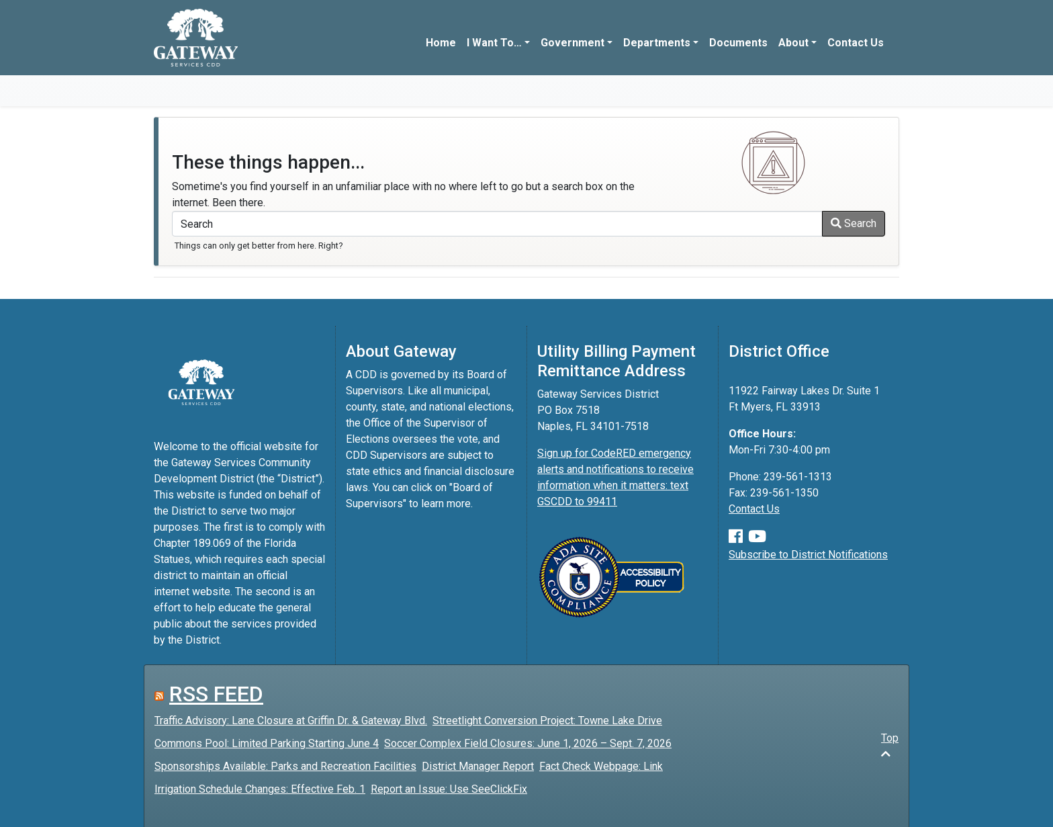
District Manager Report (478, 766)
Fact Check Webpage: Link (601, 766)
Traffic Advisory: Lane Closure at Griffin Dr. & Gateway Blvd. (290, 720)
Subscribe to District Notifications (808, 554)
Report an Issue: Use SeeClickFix (449, 789)
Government (572, 42)
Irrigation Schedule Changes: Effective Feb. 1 (259, 789)
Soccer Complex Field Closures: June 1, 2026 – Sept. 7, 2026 (528, 743)
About (793, 42)
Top (890, 745)
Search (853, 223)
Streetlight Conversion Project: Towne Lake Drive (547, 720)
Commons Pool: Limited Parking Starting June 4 (266, 743)
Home (441, 42)
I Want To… (494, 42)
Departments (656, 42)
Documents (738, 42)
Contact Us (855, 42)
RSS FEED (216, 694)
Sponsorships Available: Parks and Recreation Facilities (285, 766)
